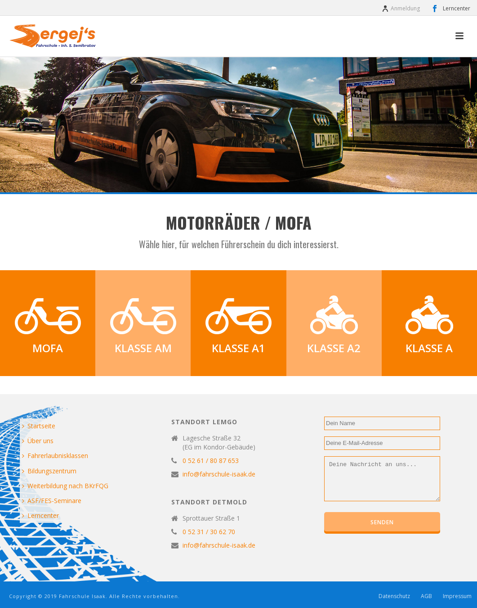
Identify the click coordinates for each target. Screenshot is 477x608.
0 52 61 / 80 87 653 (211, 461)
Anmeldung (401, 8)
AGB (426, 596)
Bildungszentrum (49, 471)
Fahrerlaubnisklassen (55, 455)
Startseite (38, 426)
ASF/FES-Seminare (51, 500)
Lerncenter (40, 515)
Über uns (37, 440)
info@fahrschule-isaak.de (219, 474)
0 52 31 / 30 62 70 (209, 532)
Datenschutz (394, 596)
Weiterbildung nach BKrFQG (65, 485)
